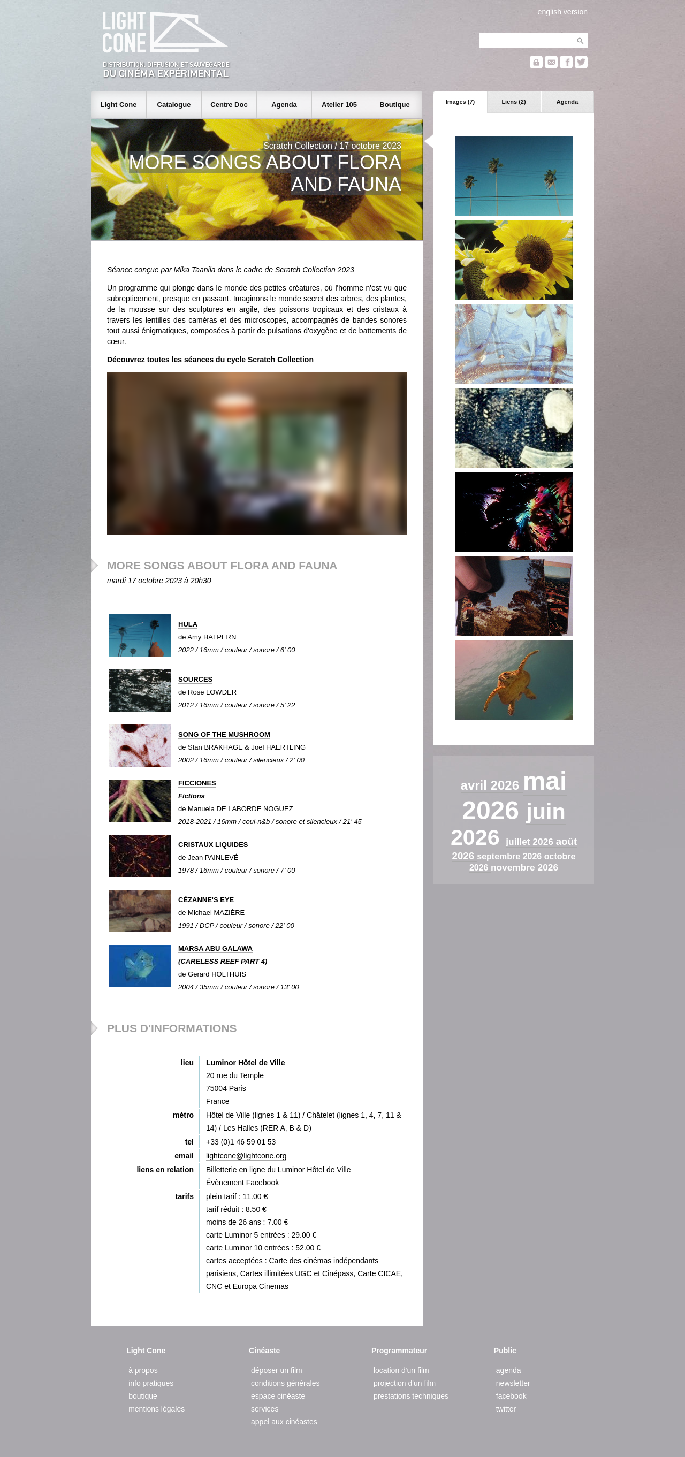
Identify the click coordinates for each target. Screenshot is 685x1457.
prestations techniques (411, 1396)
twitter (506, 1409)
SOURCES (195, 679)
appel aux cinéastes (284, 1421)
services (264, 1409)
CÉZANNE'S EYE (206, 900)
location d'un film (401, 1370)
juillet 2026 (530, 841)
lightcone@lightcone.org (246, 1155)
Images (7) (460, 101)
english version (563, 11)
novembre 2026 (524, 867)
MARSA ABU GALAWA (215, 948)
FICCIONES (197, 783)
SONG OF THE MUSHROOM (224, 734)
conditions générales (285, 1383)
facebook (511, 1396)
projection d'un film (405, 1383)
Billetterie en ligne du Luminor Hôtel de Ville (278, 1169)
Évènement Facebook (242, 1182)
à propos (142, 1370)
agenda (508, 1370)
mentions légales (156, 1409)
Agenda (567, 101)
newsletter (513, 1383)
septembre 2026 (510, 856)
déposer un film (276, 1370)
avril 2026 (492, 785)
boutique (142, 1396)
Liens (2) (513, 101)
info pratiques (150, 1383)
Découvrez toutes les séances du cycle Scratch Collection (210, 359)
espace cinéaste (278, 1396)
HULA (187, 624)
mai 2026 (514, 796)
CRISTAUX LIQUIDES (213, 845)
